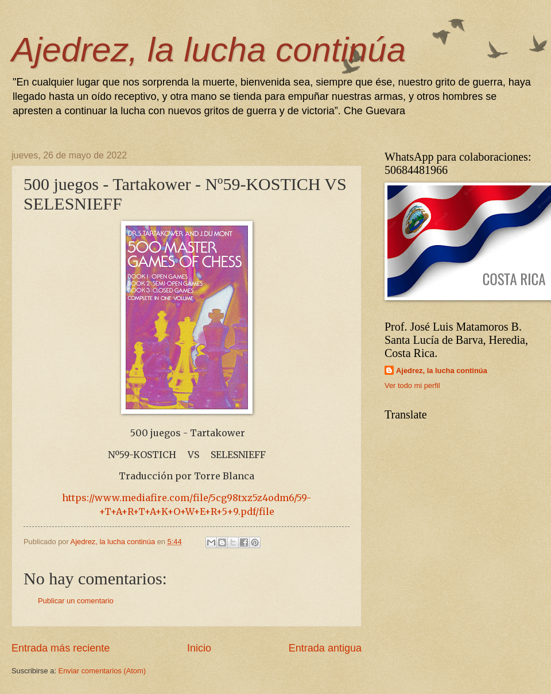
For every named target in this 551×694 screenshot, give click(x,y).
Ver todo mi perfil (412, 385)
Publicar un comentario (76, 600)
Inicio (199, 648)
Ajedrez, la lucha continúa (208, 49)
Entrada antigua (325, 648)
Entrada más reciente (60, 648)
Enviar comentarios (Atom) (102, 670)
